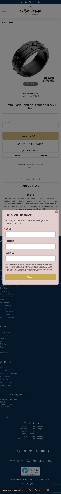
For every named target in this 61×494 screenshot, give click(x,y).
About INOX (30, 186)
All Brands (4, 353)
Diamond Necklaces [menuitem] (7, 312)
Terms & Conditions (7, 385)
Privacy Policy (28, 479)
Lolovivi (3, 338)
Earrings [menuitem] (3, 279)
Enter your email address (13, 246)
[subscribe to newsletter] (55, 251)
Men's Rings (8, 22)
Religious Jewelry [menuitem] (6, 282)
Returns (45, 155)
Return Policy (16, 479)
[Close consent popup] (48, 490)
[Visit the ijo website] (12, 461)
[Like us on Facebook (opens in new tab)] (12, 451)
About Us (3, 368)
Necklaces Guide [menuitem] (6, 297)
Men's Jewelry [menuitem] (5, 270)
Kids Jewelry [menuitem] (4, 291)
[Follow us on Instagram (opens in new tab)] (24, 451)
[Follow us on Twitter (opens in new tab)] (36, 451)
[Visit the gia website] (20, 461)
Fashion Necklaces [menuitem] (7, 317)
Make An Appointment (8, 373)
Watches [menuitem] (3, 300)
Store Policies (5, 379)
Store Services (5, 376)
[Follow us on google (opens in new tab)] (18, 451)
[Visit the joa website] (42, 461)
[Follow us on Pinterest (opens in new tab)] (30, 451)
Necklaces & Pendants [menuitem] (8, 285)
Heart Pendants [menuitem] (6, 309)
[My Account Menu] (26, 2)
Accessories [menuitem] (4, 303)
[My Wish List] (30, 2)
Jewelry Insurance (6, 382)
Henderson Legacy (7, 335)
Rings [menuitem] (2, 276)
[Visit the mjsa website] (49, 461)
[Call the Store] (5, 406)
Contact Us (4, 371)
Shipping (16, 155)
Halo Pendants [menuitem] (5, 306)
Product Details (30, 179)
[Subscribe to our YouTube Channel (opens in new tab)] (42, 451)
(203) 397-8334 (30, 95)
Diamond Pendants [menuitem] (7, 314)
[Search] (22, 2)
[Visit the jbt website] (34, 461)
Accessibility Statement (30, 484)
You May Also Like (30, 223)
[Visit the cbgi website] (28, 461)
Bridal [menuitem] (2, 273)
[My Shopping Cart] (34, 2)
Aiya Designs (5, 332)
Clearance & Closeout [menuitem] (8, 294)
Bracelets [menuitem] (3, 288)
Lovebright (4, 341)
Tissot (2, 347)
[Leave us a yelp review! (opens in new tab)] (49, 451)
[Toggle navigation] (4, 10)
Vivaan (2, 350)
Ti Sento (3, 344)
